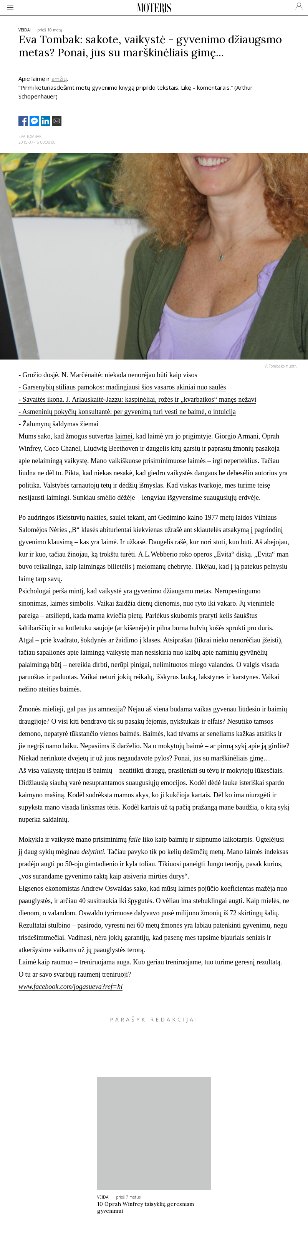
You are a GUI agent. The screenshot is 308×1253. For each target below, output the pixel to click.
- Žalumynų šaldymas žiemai (58, 424)
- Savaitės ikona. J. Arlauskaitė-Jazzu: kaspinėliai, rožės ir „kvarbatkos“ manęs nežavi (137, 399)
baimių (277, 709)
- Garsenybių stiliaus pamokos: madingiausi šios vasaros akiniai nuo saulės (122, 387)
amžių (59, 78)
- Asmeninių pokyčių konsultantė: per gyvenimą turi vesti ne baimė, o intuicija (127, 411)
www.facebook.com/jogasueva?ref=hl (70, 986)
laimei (123, 436)
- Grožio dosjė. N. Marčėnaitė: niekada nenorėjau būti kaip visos (107, 375)
